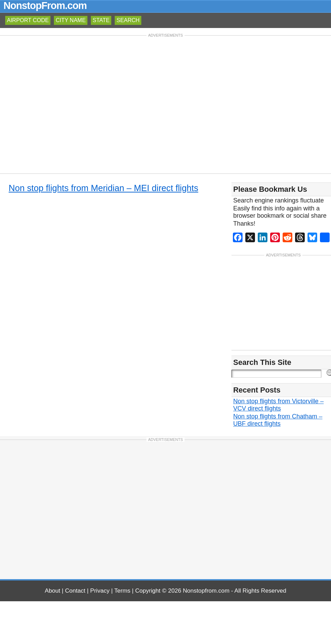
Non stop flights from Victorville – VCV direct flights (278, 405)
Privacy (100, 590)
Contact (75, 590)
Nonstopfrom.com (206, 590)
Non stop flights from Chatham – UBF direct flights (277, 420)
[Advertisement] (65, 104)
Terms (122, 590)
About (52, 590)
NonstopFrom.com (45, 5)
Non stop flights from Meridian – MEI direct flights (103, 188)
